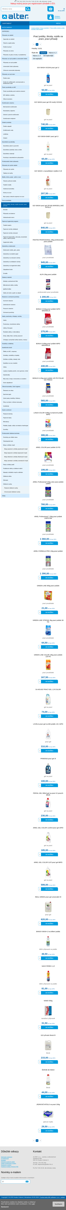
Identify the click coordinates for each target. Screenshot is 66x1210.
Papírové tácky (7, 417)
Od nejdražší (37, 58)
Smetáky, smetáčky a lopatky (11, 355)
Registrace (57, 17)
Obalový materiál (6, 277)
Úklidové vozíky (7, 484)
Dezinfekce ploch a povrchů (11, 145)
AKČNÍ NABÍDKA (7, 27)
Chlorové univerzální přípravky (11, 70)
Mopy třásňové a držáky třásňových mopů (15, 456)
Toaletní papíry (7, 225)
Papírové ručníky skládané (10, 229)
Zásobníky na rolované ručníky (11, 257)
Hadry (4, 320)
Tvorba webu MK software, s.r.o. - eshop (52, 1197)
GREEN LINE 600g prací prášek (48, 586)
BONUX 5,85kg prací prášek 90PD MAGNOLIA (48, 344)
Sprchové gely (7, 394)
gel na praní (48, 85)
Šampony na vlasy (8, 390)
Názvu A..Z (53, 53)
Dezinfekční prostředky (8, 142)
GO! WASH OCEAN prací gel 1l (48, 67)
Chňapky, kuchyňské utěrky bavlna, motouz (15, 339)
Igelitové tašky (7, 289)
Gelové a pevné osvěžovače (11, 114)
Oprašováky (6, 374)
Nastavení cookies (6, 1165)
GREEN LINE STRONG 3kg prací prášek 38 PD (48, 621)
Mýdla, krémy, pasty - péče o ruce (11, 177)
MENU (58, 23)
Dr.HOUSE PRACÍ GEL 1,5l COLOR (48, 689)
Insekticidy (6, 406)
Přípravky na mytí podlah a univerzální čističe (14, 58)
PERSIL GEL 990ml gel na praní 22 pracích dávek (48, 794)
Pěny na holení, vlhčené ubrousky (12, 402)
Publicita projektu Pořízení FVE (9, 1166)
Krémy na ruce (7, 192)
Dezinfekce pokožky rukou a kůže (12, 149)
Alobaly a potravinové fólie (10, 281)
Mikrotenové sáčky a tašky (10, 285)
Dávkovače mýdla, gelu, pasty (11, 250)
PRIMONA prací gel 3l (48, 758)
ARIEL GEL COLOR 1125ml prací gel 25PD (48, 828)
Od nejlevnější (48, 56)
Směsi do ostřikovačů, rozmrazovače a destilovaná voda (14, 82)
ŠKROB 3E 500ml (48, 1070)
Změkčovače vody (8, 130)
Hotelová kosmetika (8, 188)
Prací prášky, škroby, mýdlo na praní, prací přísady (15, 205)
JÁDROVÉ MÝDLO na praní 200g (48, 1104)
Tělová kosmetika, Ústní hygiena (11, 386)
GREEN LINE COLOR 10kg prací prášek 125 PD (48, 655)
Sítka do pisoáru (7, 99)
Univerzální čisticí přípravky (10, 66)
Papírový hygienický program (10, 221)
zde (33, 1204)
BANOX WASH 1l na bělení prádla (48, 931)
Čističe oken (6, 78)
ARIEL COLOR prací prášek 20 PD (48, 447)
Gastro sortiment (6, 410)
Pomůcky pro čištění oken (10, 437)
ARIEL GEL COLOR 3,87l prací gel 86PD (48, 862)
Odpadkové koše (8, 269)
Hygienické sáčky (8, 242)
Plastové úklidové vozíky (11, 488)
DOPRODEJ (5, 31)
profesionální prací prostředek (48, 292)
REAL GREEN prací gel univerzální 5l (48, 897)
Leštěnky (5, 134)
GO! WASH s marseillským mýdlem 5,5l (48, 171)
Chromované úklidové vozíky (12, 491)
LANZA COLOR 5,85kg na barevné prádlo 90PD (48, 413)
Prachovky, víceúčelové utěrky (11, 324)
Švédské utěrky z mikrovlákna (11, 332)
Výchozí (43, 53)
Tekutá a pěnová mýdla (9, 181)
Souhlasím (58, 1204)
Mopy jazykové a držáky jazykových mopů (15, 449)
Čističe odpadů (7, 126)
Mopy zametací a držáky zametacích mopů (16, 460)
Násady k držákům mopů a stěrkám (13, 472)
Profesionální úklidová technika (10, 433)
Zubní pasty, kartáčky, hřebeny (11, 398)
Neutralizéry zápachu (9, 110)
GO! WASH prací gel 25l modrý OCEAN (48, 102)
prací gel (48, 742)
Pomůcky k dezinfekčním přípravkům (13, 157)
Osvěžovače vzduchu (8, 103)
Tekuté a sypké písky (9, 43)
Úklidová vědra (7, 476)
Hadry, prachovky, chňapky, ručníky (12, 316)
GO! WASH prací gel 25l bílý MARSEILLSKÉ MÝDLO (48, 206)
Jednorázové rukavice (9, 304)
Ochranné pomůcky (8, 312)
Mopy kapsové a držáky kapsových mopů (15, 452)
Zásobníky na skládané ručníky (11, 261)
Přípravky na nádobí (7, 35)
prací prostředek (48, 257)
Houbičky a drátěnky (7, 343)
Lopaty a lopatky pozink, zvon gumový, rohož (15, 371)
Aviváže (5, 209)
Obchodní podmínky (6, 1157)
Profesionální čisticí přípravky (10, 161)
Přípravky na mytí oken (8, 74)
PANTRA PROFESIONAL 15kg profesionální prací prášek (48, 240)
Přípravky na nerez (8, 50)
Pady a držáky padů (8, 464)
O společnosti (5, 1158)
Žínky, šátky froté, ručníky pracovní (12, 335)
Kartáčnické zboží (7, 347)
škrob (48, 1053)
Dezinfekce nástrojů (8, 153)
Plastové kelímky (8, 413)
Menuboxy (6, 421)
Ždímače (5, 480)
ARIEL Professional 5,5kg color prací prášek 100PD (48, 482)
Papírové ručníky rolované (10, 233)
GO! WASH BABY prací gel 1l (48, 136)
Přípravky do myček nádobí (9, 165)
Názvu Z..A (37, 56)
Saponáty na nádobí (8, 39)
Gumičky (5, 429)
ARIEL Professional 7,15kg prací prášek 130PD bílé (48, 517)
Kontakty (3, 1160)
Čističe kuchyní (7, 47)
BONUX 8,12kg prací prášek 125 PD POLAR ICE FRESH (48, 379)
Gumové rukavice (8, 300)
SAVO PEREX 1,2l (48, 966)
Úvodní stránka (35, 28)
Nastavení (5, 1207)
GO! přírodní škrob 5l (48, 1035)
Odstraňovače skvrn (8, 217)
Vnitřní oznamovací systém (8, 1163)
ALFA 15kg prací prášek (48, 274)
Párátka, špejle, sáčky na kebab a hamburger (15, 425)
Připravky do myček (8, 169)
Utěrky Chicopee (7, 328)
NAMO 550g (48, 1001)
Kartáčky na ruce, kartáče (10, 363)
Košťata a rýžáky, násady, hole (11, 359)
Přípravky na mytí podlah (10, 62)
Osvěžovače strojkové (9, 118)
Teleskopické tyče (8, 441)
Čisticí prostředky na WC (9, 87)
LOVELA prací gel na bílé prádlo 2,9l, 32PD (48, 724)
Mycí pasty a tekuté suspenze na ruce (13, 196)
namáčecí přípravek (48, 1018)
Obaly (3, 495)
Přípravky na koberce (9, 213)
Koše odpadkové (7, 382)
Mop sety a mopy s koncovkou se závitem (14, 378)
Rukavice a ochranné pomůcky (10, 296)
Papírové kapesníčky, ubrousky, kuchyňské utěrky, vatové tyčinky (15, 237)
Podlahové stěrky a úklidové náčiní (12, 468)
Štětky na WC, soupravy (10, 351)
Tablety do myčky (8, 173)
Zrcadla (5, 273)
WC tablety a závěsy (9, 95)
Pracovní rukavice (8, 308)
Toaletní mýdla (7, 184)
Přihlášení (57, 16)
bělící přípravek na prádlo (48, 949)
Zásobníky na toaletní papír (10, 254)
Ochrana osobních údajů (8, 1161)
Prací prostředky (6, 200)
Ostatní (5, 138)
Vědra (4, 367)
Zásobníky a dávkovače (8, 246)
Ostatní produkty (6, 122)
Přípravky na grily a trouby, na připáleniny (14, 54)
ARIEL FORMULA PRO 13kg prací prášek (48, 551)
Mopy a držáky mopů (9, 445)
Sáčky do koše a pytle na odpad (12, 293)
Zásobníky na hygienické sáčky (11, 265)
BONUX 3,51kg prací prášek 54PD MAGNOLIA (48, 310)
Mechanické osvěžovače (10, 106)
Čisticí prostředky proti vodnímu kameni (14, 91)
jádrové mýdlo (48, 1122)
